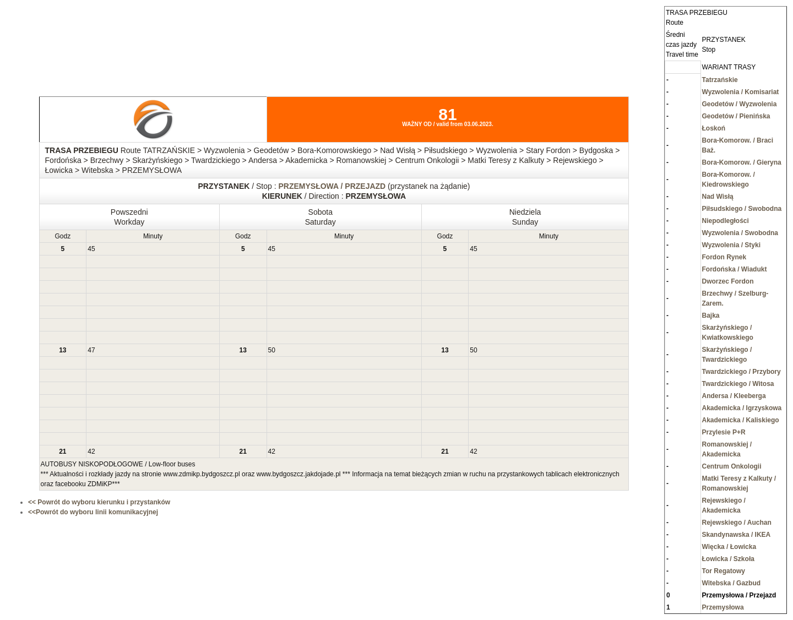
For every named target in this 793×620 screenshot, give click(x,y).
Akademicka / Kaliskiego (740, 420)
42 (91, 451)
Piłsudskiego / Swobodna (742, 209)
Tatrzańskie (720, 80)
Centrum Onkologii (732, 466)
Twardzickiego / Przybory (741, 372)
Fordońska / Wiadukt (734, 269)
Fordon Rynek (724, 257)
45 (91, 249)
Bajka (711, 315)
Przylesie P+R (724, 432)
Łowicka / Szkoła (728, 559)
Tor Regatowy (723, 571)
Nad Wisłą (718, 196)
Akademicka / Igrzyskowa (742, 408)
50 (271, 350)
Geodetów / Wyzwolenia (739, 104)
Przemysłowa (723, 607)
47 (91, 350)
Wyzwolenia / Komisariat (740, 92)
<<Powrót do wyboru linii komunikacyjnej (93, 512)
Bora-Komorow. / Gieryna (741, 162)
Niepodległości (725, 221)
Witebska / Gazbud (731, 583)
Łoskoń (714, 128)
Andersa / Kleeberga (734, 396)
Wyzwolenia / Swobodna (740, 233)
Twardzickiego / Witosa (738, 384)
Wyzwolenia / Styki (731, 245)
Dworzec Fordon (728, 281)
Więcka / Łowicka (729, 547)
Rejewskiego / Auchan (737, 522)
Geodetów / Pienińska (736, 116)
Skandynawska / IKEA (736, 535)
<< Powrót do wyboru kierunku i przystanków (99, 502)
